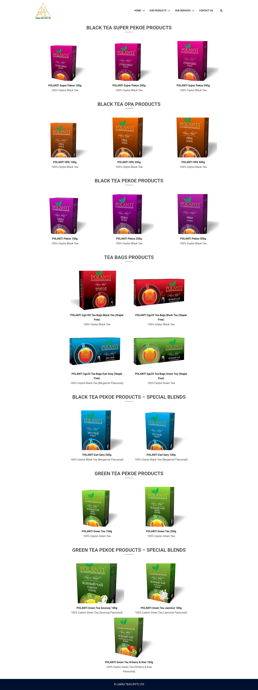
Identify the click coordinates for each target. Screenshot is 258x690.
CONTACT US (206, 10)
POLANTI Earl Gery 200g (96, 454)
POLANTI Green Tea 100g (97, 531)
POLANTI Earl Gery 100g (161, 454)
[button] (221, 10)
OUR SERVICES (183, 10)
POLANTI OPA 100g (65, 162)
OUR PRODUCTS (158, 10)
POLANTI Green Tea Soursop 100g (97, 608)
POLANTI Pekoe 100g (65, 238)
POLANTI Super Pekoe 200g (129, 85)
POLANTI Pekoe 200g (129, 238)
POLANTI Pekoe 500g (193, 238)
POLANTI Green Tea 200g (161, 531)
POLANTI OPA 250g (129, 162)
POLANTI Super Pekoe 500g (193, 85)
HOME (137, 10)
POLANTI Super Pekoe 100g (64, 85)
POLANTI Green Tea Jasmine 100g (161, 608)
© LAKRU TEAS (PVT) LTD (129, 684)
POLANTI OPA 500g (193, 162)
